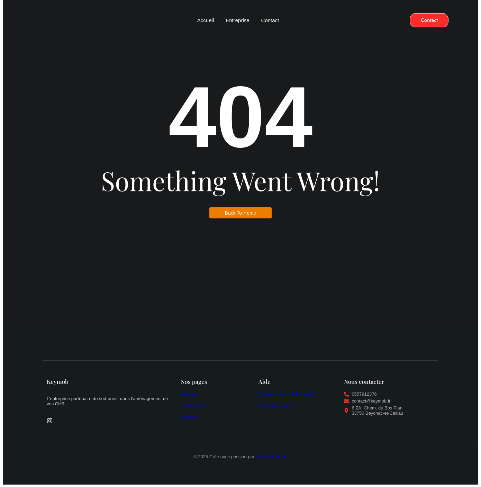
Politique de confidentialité (286, 394)
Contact (270, 20)
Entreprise (237, 20)
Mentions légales (276, 405)
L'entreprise (193, 405)
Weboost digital (272, 456)
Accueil (205, 20)
